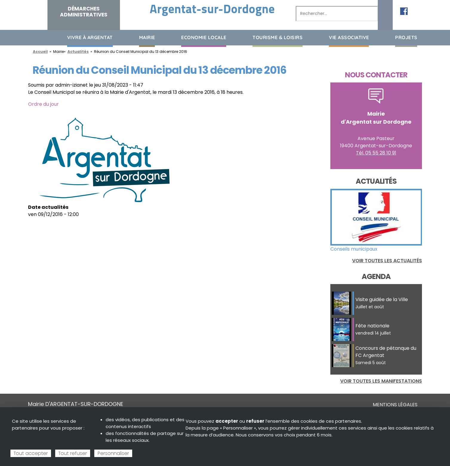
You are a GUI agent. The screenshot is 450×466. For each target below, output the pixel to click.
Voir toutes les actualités (387, 260)
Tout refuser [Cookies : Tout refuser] (72, 453)
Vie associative (349, 37)
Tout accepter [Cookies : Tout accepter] (31, 453)
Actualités (78, 51)
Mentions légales (395, 404)
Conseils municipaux (353, 249)
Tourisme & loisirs (277, 37)
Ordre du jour (43, 104)
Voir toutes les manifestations (381, 381)
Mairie (147, 37)
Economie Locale (203, 37)
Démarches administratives (83, 11)
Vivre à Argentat (90, 37)
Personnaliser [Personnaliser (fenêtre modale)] (113, 453)
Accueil (32, 37)
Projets (406, 37)
